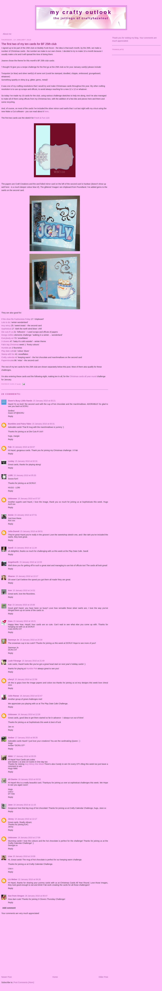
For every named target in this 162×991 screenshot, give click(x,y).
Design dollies (7, 335)
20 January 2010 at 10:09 (24, 856)
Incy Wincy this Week (34, 764)
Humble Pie (31, 668)
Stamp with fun (8, 354)
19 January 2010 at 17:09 (29, 837)
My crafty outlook (81, 12)
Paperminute (7, 360)
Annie (11, 515)
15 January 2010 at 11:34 (25, 548)
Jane (10, 805)
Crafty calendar (8, 357)
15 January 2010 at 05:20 (25, 475)
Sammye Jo (13, 640)
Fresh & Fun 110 (41, 118)
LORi (10, 475)
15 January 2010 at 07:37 (29, 498)
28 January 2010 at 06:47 (36, 896)
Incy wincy (6, 325)
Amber (11, 738)
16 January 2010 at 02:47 (31, 696)
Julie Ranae (13, 696)
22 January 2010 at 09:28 (29, 879)
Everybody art (7, 338)
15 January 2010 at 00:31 (43, 424)
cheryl (11, 679)
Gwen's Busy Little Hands (20, 401)
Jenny (11, 819)
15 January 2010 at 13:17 (27, 576)
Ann (10, 590)
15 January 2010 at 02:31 (26, 461)
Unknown (12, 498)
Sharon (11, 576)
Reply (10, 416)
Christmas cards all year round (83, 376)
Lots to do (5, 322)
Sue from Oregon (16, 896)
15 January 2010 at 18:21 (24, 621)
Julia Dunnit (13, 531)
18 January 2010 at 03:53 (29, 779)
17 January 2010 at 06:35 (26, 738)
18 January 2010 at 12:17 (26, 819)
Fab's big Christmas (10, 344)
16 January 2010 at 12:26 (29, 714)
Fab (9, 447)
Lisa (10, 856)
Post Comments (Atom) (23, 982)
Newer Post (6, 977)
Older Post (103, 977)
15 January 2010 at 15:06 (23, 605)
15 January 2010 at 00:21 (44, 401)
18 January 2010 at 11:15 (24, 805)
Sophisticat (6, 329)
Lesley (11, 461)
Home (55, 977)
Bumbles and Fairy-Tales (19, 424)
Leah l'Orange (14, 661)
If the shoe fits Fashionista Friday (15, 319)
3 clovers (5, 341)
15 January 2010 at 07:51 (25, 515)
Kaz (9, 605)
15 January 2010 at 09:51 (31, 531)
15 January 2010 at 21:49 (33, 661)
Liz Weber (12, 879)
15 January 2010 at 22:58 (26, 679)
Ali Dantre (12, 779)
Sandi (10, 548)
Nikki (10, 756)
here (47, 111)
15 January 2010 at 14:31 (24, 590)
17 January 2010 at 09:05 (25, 756)
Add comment (9, 908)
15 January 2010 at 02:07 (23, 447)
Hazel (12, 384)
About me (7, 34)
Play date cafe (7, 351)
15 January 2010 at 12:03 (30, 562)
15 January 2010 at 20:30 (31, 640)
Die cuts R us (7, 332)
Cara (10, 621)
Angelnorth (13, 562)
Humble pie (6, 348)
